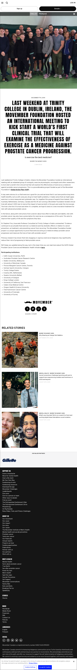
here (43, 247)
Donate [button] (60, 9)
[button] (2, 3)
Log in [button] (72, 3)
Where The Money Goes (38, 161)
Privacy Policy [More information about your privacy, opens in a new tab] (33, 663)
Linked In (20, 640)
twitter (16, 640)
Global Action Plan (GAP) (20, 190)
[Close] (74, 661)
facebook (3, 640)
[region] (38, 664)
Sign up (19, 9)
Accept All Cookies (45, 667)
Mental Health (44, 373)
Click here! (8, 640)
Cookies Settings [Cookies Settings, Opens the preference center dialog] (30, 667)
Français (43, 14)
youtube (12, 640)
